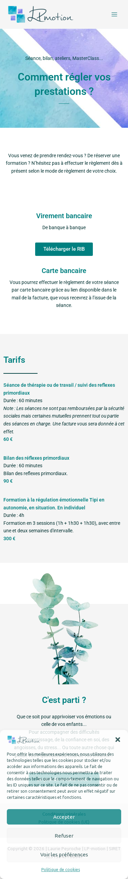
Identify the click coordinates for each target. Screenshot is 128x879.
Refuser (64, 836)
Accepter (64, 817)
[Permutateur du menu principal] (115, 14)
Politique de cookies (60, 869)
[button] (117, 739)
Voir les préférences (64, 854)
